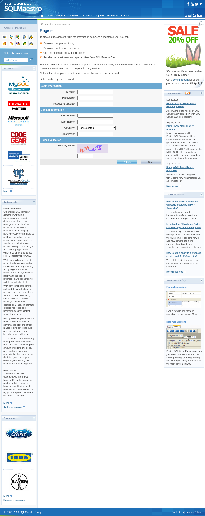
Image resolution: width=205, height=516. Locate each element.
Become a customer (14, 500)
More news (172, 186)
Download (74, 15)
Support (99, 15)
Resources (112, 15)
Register (197, 15)
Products (60, 15)
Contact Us (177, 512)
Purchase (87, 15)
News (50, 15)
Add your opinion (12, 407)
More (6, 191)
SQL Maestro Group (50, 24)
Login (188, 15)
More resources (174, 271)
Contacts (125, 15)
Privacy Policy (193, 512)
